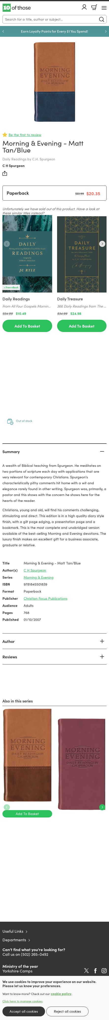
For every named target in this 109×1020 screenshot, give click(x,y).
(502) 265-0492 (34, 954)
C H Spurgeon (13, 165)
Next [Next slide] (106, 31)
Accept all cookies (24, 1011)
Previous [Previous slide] (3, 31)
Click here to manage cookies (22, 1001)
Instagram (104, 970)
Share (4, 173)
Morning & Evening (39, 577)
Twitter (86, 970)
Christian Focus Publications (45, 598)
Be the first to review (25, 134)
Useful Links (12, 931)
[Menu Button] (104, 8)
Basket (94, 7)
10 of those (16, 8)
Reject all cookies (67, 1011)
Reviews (9, 656)
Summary (11, 451)
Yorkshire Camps (17, 970)
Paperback (18, 193)
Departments (14, 939)
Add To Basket (27, 326)
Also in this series (17, 700)
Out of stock (24, 421)
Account (84, 7)
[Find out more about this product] (27, 302)
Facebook (95, 970)
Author (8, 641)
